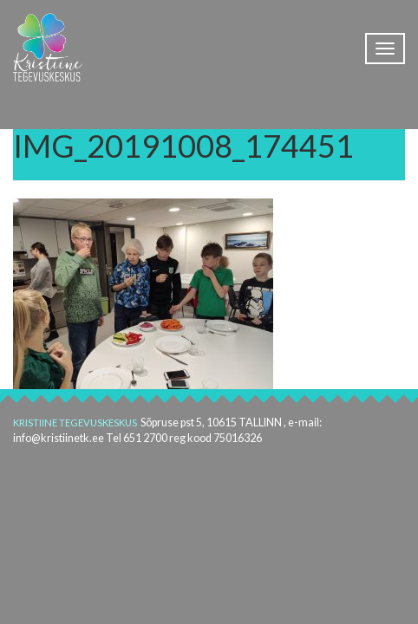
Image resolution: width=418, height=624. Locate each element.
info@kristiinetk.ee (58, 438)
